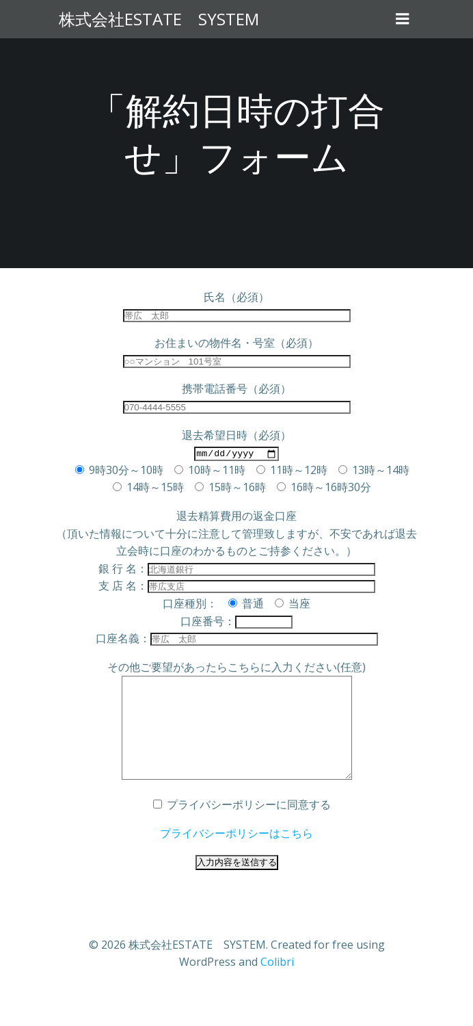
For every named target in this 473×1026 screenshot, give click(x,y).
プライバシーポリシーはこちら (236, 853)
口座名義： (237, 638)
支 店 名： (236, 585)
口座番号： (236, 621)
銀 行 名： (236, 568)
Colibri (277, 982)
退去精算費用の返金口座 (236, 515)
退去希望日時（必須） (236, 435)
